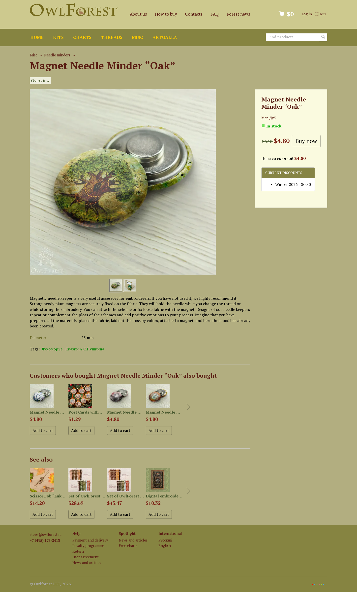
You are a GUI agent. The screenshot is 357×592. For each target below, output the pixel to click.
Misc (137, 37)
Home (37, 37)
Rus (320, 14)
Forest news (238, 14)
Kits (58, 37)
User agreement (85, 557)
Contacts (194, 14)
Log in (307, 14)
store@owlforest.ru (45, 534)
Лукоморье (52, 349)
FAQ (214, 14)
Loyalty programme (88, 545)
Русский (165, 540)
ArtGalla (164, 37)
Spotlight (127, 533)
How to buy (166, 14)
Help (76, 533)
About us (138, 14)
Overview (40, 80)
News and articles (86, 562)
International (170, 533)
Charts (82, 37)
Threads (111, 37)
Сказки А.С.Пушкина (84, 349)
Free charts (128, 545)
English (164, 545)
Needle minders (57, 55)
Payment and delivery (90, 540)
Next (188, 407)
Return (78, 551)
